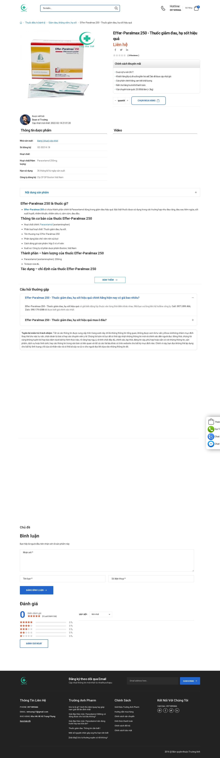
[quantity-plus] (127, 100)
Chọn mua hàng (147, 100)
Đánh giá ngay (34, 643)
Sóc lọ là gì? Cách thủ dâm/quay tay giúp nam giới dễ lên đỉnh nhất (87, 708)
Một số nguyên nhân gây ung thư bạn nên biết (88, 733)
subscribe (190, 681)
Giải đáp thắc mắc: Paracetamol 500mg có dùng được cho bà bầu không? (87, 715)
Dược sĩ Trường (40, 119)
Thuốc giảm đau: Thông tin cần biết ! (84, 728)
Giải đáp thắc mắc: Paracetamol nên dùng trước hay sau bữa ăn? (87, 722)
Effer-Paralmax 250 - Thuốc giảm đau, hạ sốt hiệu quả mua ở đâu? (66, 320)
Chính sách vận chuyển (124, 716)
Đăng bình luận (35, 590)
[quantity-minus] (115, 100)
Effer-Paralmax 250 (34, 209)
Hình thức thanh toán (124, 721)
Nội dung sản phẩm (37, 192)
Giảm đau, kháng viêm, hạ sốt (63, 22)
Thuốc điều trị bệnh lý (35, 22)
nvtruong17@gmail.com (37, 712)
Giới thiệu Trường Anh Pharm (127, 707)
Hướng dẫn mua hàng (124, 712)
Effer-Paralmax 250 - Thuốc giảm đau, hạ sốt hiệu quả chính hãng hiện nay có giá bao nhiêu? (82, 297)
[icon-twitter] (121, 50)
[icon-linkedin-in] (127, 50)
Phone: (23, 707)
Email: (23, 712)
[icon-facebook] (115, 50)
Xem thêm (108, 280)
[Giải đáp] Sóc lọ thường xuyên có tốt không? (88, 737)
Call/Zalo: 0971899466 (167, 706)
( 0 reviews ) (133, 56)
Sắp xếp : (83, 614)
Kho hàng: (25, 716)
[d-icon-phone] (164, 8)
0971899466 (175, 10)
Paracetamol (46, 224)
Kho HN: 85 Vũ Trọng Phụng (43, 716)
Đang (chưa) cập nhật (47, 141)
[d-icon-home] (21, 22)
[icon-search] (116, 8)
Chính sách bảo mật (123, 730)
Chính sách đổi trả (122, 726)
